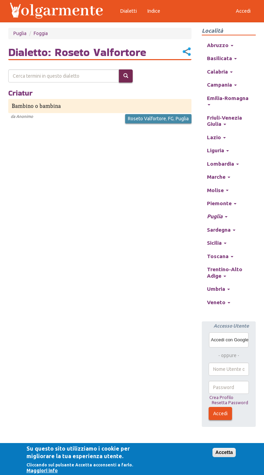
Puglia (19, 33)
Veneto (218, 302)
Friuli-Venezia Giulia (224, 121)
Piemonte (221, 203)
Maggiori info (42, 470)
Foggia (41, 33)
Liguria (218, 150)
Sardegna (221, 230)
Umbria (218, 289)
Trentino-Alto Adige (224, 272)
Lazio (216, 137)
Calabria (220, 72)
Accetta (224, 452)
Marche (218, 177)
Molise (218, 190)
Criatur (20, 92)
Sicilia (217, 243)
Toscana (220, 256)
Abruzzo (220, 45)
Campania (222, 85)
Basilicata (222, 58)
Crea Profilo (221, 397)
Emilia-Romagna (228, 100)
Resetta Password (230, 402)
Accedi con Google (230, 339)
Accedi (220, 413)
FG (171, 118)
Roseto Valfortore (147, 118)
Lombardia (223, 164)
